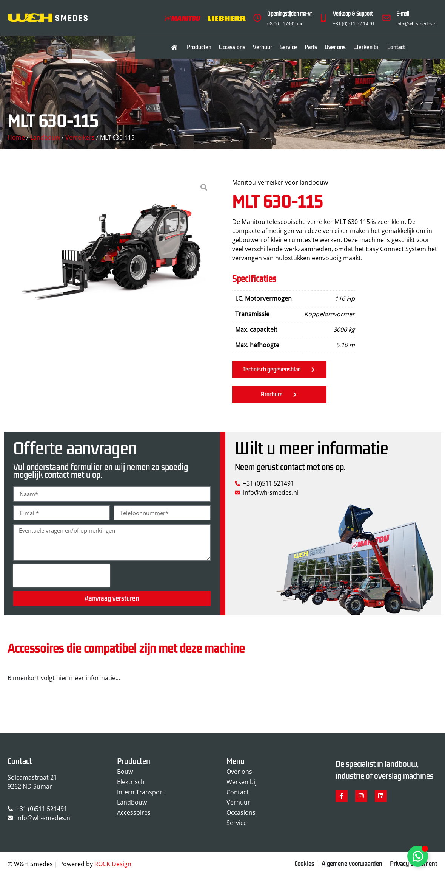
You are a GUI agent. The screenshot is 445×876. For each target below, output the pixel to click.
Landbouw (45, 137)
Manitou (244, 182)
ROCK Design (112, 864)
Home (16, 137)
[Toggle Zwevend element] (417, 856)
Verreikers (80, 137)
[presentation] (61, 575)
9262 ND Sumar (30, 786)
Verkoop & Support (353, 13)
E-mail (402, 13)
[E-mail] (386, 18)
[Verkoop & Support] (323, 18)
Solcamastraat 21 (32, 777)
